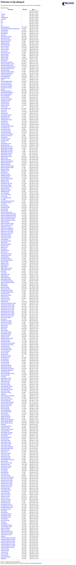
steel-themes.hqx (5, 472)
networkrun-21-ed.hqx (6, 355)
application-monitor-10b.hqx (7, 71)
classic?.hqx (3, 111)
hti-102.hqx (3, 271)
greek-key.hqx (4, 252)
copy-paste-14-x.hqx (5, 129)
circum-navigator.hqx (6, 108)
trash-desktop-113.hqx (6, 515)
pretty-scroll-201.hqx (6, 400)
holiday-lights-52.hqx (6, 269)
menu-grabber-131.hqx (6, 333)
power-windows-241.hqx (6, 398)
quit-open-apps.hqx (5, 414)
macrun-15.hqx (4, 325)
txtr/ (2, 25)
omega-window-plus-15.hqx (7, 368)
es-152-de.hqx (4, 196)
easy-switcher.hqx (5, 193)
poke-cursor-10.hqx (5, 390)
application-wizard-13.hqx (7, 73)
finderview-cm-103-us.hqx (7, 232)
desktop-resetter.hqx (5, 164)
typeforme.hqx (4, 518)
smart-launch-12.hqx (5, 442)
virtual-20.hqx (4, 523)
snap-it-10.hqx (4, 451)
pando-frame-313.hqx (6, 378)
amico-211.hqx (4, 51)
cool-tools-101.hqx (5, 127)
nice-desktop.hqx (5, 359)
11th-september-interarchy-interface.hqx (10, 28)
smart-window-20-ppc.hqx (7, 448)
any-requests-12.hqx (5, 52)
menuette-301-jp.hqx (5, 335)
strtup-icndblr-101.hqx (6, 489)
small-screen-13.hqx (5, 440)
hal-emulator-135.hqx (6, 258)
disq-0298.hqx (4, 172)
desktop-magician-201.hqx (7, 161)
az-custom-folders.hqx (6, 82)
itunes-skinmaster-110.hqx (7, 280)
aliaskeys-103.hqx (5, 43)
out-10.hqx (3, 376)
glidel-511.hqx (4, 247)
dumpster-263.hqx (5, 188)
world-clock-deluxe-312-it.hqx (8, 542)
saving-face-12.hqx (5, 427)
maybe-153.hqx (4, 330)
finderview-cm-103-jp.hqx (7, 231)
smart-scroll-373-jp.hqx (6, 443)
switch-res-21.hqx (5, 497)
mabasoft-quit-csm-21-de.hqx (7, 306)
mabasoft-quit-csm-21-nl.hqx (7, 314)
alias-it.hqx (3, 35)
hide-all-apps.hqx (5, 264)
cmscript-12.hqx (4, 122)
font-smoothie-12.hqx (6, 237)
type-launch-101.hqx (5, 517)
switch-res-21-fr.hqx (5, 494)
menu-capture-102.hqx (6, 331)
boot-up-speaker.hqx (5, 95)
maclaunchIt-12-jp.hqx (6, 320)
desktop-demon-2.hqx (6, 159)
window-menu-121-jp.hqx (7, 533)
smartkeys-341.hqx (5, 450)
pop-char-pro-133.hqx (6, 392)
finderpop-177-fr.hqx (6, 226)
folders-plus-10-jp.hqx (6, 236)
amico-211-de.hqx (5, 46)
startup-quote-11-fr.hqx (6, 465)
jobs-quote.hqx (4, 285)
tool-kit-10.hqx (4, 512)
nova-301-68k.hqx (5, 362)
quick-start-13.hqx (5, 406)
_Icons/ (2, 15)
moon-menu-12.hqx (5, 341)
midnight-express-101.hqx (7, 338)
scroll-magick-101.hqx (6, 434)
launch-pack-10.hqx (5, 298)
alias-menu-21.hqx (5, 38)
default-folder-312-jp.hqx (7, 153)
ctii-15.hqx (3, 141)
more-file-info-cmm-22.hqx (7, 344)
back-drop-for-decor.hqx (6, 86)
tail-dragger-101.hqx (5, 501)
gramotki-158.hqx (5, 250)
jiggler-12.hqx (4, 284)
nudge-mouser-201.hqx (6, 365)
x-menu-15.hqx (4, 552)
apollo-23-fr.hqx (4, 57)
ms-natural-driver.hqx (6, 347)
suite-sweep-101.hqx (5, 493)
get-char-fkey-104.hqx (6, 244)
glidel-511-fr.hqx (5, 245)
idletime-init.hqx (5, 276)
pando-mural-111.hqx (6, 379)
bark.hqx (3, 89)
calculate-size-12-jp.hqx (6, 98)
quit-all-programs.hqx (6, 410)
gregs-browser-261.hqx (6, 253)
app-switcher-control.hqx (6, 62)
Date (33, 9)
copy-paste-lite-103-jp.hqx (7, 134)
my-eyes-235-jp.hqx (5, 351)
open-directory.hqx (5, 371)
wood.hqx (3, 536)
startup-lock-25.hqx (5, 464)
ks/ (1, 23)
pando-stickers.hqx (5, 381)
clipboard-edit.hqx (5, 118)
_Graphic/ (3, 14)
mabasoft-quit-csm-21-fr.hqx (7, 309)
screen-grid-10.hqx (5, 430)
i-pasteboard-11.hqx (5, 274)
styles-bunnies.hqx (5, 491)
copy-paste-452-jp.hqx (6, 132)
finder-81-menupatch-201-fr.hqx (8, 215)
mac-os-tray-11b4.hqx (6, 317)
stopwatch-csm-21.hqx (6, 486)
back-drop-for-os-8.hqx (6, 87)
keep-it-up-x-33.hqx (5, 288)
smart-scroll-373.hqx (5, 445)
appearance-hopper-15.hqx (7, 65)
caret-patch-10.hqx (5, 103)
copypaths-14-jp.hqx (5, 138)
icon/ (2, 22)
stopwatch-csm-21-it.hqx (6, 483)
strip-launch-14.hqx (5, 488)
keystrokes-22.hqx (5, 293)
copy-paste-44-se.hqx (6, 130)
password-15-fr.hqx (5, 382)
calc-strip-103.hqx (5, 97)
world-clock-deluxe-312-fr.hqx (8, 540)
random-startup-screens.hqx (7, 419)
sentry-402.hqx (4, 435)
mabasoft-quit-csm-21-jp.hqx (7, 312)
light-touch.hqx (4, 301)
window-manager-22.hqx (6, 531)
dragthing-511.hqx (5, 181)
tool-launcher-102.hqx (6, 513)
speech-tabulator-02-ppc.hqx (7, 459)
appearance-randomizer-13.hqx (8, 66)
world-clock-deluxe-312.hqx (7, 547)
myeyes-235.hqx (4, 352)
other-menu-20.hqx (5, 375)
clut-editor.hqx (4, 121)
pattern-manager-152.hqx (6, 386)
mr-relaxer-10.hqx (5, 346)
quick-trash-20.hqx (5, 408)
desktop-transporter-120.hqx (7, 167)
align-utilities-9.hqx (5, 44)
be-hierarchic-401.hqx (6, 90)
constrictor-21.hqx (5, 124)
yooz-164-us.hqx (5, 555)
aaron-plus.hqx (4, 31)
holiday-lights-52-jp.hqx (6, 268)
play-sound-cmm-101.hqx (7, 389)
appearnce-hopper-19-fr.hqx (7, 68)
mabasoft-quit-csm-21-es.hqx (7, 307)
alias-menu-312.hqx (5, 41)
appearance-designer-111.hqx (7, 63)
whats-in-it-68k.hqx (5, 528)
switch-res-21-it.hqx (5, 496)
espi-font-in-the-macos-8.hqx (7, 201)
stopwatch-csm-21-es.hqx (7, 480)
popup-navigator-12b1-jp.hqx (7, 395)
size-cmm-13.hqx (5, 438)
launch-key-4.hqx (5, 296)
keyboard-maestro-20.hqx (7, 290)
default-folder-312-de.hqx (7, 148)
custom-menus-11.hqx (6, 143)
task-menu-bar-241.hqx (6, 504)
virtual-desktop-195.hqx (6, 525)
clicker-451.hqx (4, 113)
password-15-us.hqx (5, 384)
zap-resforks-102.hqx (6, 556)
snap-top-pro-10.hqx (5, 456)
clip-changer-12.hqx (5, 116)
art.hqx (2, 79)
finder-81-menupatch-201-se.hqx (8, 216)
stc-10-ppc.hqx (4, 470)
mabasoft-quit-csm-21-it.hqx (7, 311)
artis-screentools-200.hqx (6, 81)
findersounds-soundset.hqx (7, 228)
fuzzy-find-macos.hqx (6, 240)
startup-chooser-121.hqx (6, 462)
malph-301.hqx (4, 327)
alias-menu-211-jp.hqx (6, 39)
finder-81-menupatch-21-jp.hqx (8, 220)
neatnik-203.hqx (4, 354)
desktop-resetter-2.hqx (6, 162)
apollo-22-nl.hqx (5, 55)
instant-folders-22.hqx (6, 279)
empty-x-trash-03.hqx (6, 194)
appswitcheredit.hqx (5, 76)
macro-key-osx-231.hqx (6, 322)
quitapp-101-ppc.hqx (5, 418)
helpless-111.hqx (5, 263)
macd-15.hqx (4, 319)
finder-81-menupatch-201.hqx (8, 218)
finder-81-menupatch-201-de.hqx (8, 213)
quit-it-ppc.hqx (4, 413)
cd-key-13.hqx (4, 106)
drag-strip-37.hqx (5, 180)
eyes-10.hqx (3, 204)
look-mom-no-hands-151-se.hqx (8, 303)
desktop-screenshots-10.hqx (7, 165)
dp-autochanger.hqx (5, 177)
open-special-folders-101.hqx (7, 373)
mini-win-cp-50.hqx (5, 339)
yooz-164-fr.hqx (4, 553)
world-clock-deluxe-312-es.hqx (8, 539)
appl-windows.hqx (5, 70)
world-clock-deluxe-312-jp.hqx (8, 544)
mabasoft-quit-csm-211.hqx (7, 315)
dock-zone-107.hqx (5, 173)
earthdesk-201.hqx (5, 191)
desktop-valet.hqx (5, 169)
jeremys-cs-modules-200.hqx (7, 282)
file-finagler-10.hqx (5, 207)
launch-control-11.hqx (6, 295)
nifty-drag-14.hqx (5, 360)
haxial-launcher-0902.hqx (7, 260)
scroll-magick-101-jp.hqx (7, 432)
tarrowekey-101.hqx (5, 502)
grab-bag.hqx (4, 248)
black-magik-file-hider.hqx (7, 92)
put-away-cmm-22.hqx (6, 405)
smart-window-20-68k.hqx (7, 446)
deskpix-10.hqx (4, 157)
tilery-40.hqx (4, 510)
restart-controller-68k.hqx (7, 421)
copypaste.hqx (4, 137)
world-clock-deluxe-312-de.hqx (8, 537)
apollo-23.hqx (4, 60)
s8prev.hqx (3, 424)
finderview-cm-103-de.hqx (7, 229)
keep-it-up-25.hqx (5, 287)
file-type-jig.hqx (4, 209)
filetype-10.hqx (4, 210)
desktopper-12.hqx (5, 170)
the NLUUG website (36, 563)
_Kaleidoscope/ (4, 17)
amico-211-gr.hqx (5, 49)
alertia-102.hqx (4, 33)
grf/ (1, 20)
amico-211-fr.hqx (5, 47)
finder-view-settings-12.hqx (7, 223)
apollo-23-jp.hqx (5, 58)
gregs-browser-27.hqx (6, 255)
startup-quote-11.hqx (5, 467)
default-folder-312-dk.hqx (7, 149)
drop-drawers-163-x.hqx (6, 183)
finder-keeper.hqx (5, 221)
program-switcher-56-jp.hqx (7, 402)
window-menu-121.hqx (6, 534)
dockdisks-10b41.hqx (6, 175)
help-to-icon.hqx (4, 261)
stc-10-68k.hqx (4, 469)
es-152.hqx (3, 199)
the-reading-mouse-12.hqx (7, 505)
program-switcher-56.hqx (7, 403)
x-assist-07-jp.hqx (5, 548)
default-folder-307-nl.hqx (7, 146)
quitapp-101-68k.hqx (6, 416)
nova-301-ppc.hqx (5, 363)
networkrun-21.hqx (5, 357)
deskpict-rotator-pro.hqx (6, 156)
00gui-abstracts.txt (5, 27)
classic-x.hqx (4, 110)
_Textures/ (3, 19)
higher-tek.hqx (4, 266)
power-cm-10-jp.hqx (5, 397)
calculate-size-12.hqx (6, 100)
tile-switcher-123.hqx (6, 509)
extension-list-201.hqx (6, 202)
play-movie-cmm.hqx (6, 387)
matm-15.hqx (4, 328)
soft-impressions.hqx (5, 458)
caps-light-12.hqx (5, 102)
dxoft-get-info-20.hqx (6, 189)
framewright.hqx (5, 239)
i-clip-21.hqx (4, 272)
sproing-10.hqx (4, 461)
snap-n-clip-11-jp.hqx (6, 453)
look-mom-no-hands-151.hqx (7, 304)
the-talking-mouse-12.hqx (7, 507)
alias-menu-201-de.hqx (6, 36)
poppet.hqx (3, 394)
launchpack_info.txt (5, 299)
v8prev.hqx (3, 521)
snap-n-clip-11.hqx (5, 454)
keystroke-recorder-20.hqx (7, 292)
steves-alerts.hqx (5, 473)
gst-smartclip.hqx (5, 256)
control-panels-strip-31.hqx (7, 126)
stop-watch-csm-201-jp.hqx (7, 477)
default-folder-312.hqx (6, 154)
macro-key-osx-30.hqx (6, 323)
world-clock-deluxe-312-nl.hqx (8, 545)
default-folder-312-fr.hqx (6, 151)
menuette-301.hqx (5, 336)
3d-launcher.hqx (4, 30)
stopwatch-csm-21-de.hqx (7, 478)
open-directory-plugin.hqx (7, 370)
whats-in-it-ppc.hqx (5, 529)
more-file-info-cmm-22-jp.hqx (8, 343)
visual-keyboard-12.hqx (6, 526)
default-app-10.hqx (5, 145)
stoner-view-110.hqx (5, 475)
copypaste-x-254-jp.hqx (6, 135)
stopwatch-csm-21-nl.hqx (7, 485)
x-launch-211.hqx (5, 550)
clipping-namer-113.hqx (6, 119)
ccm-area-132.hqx (5, 105)
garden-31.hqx (4, 242)
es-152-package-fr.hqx (6, 197)
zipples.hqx (3, 558)
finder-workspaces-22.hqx (7, 224)
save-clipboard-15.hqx (6, 426)
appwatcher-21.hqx (5, 78)
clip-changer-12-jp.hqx (6, 114)
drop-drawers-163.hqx (6, 185)
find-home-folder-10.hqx (6, 212)
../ (1, 12)
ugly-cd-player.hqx (5, 520)
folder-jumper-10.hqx (6, 234)
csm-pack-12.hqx (5, 140)
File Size (24, 9)
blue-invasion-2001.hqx (6, 94)
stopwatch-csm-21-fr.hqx (6, 481)
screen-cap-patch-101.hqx (7, 429)
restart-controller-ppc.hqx (7, 422)
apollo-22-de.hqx (5, 54)
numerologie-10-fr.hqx (6, 367)
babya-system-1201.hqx (6, 84)
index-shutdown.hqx (5, 277)
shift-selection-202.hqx (6, 437)
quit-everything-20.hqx (6, 411)
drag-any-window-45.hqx (7, 178)
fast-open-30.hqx (5, 205)
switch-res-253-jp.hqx (6, 499)
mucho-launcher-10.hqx (6, 349)
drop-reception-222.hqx (6, 186)
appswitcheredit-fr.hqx (6, 74)
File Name (10, 9)
